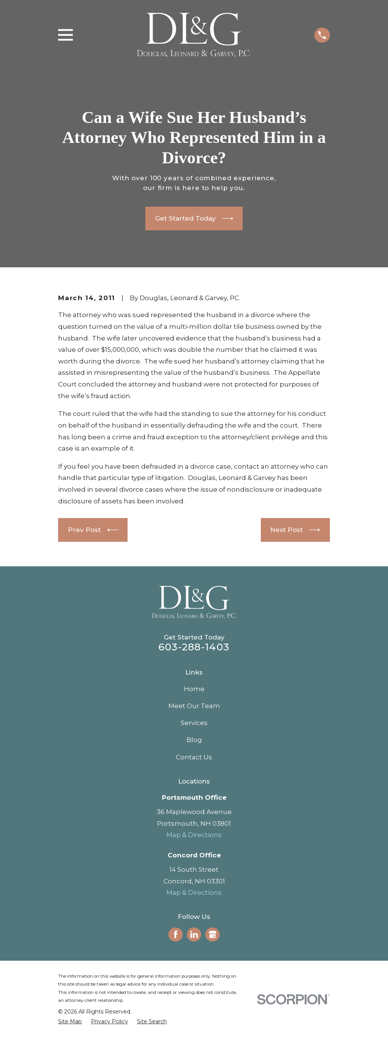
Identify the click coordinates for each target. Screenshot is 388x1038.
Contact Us (194, 757)
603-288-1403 (194, 647)
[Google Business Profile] (212, 934)
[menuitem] (70, 1022)
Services (194, 723)
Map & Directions (194, 835)
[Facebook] (175, 934)
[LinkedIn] (194, 934)
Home (194, 689)
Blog (194, 740)
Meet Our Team (194, 706)
